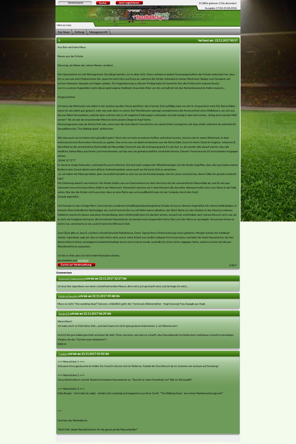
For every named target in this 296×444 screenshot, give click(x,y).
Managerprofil (98, 32)
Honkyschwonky (68, 296)
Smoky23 (64, 313)
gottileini (83, 260)
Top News (63, 32)
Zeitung (79, 32)
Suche (102, 3)
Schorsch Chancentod (71, 278)
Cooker (63, 354)
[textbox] (75, 2)
